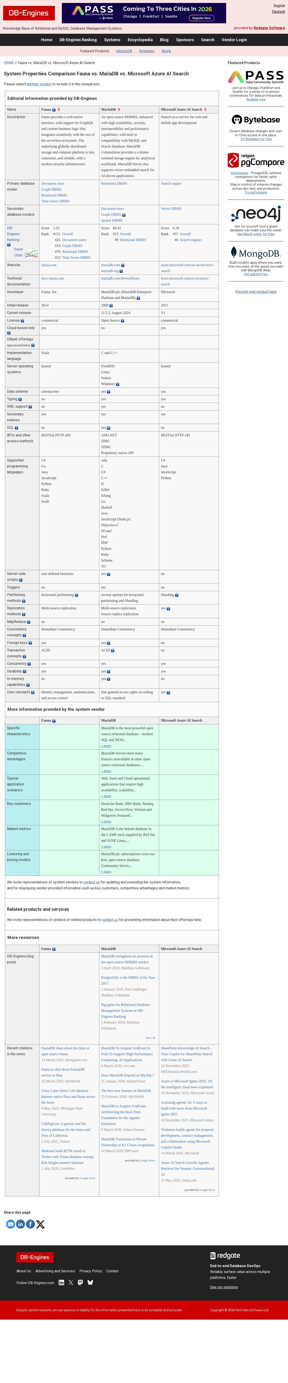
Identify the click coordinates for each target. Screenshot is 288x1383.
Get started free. (256, 274)
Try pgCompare (256, 192)
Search (207, 39)
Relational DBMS (54, 195)
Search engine (171, 183)
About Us (23, 1271)
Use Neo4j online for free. (256, 234)
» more (106, 746)
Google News (87, 1178)
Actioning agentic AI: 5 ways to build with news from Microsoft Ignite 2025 (184, 1108)
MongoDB (124, 51)
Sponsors (185, 39)
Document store (52, 183)
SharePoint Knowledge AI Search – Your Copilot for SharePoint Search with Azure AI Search (186, 1054)
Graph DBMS (51, 189)
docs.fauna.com (52, 278)
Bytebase (146, 51)
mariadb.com (110, 265)
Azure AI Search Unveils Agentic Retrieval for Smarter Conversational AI (187, 1168)
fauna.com (48, 265)
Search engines (191, 240)
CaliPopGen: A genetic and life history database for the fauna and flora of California (65, 1129)
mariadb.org (109, 271)
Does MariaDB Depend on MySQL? (127, 1075)
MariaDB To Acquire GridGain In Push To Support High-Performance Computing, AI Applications (127, 1054)
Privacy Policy (90, 1271)
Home (46, 39)
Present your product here (255, 292)
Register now (256, 99)
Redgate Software (269, 28)
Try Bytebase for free (256, 139)
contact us (92, 882)
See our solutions (224, 1287)
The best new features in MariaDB (126, 1091)
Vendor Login (234, 39)
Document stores (74, 240)
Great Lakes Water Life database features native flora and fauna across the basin (68, 1096)
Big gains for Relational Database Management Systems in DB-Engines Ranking (125, 1010)
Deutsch (278, 12)
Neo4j (166, 51)
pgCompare (239, 173)
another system (39, 84)
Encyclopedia (140, 39)
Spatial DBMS (111, 220)
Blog (164, 39)
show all (150, 1037)
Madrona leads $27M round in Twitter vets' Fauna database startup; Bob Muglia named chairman (67, 1157)
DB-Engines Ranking (78, 39)
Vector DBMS (171, 209)
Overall (67, 234)
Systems (112, 39)
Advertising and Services (55, 1271)
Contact (112, 1271)
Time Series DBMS (55, 201)
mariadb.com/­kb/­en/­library (120, 278)
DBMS (9, 63)
